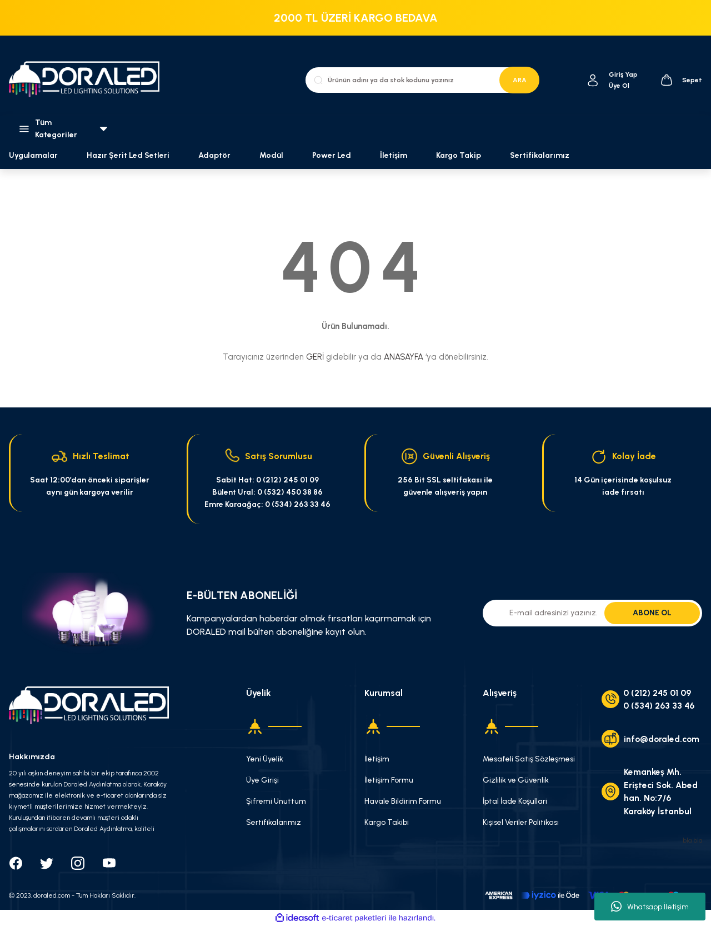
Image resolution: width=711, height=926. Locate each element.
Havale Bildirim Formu (402, 801)
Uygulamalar (33, 155)
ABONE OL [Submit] (652, 613)
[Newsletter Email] (592, 613)
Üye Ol (619, 85)
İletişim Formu (388, 780)
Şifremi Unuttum (276, 801)
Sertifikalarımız (539, 155)
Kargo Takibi (386, 822)
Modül (271, 155)
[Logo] (89, 80)
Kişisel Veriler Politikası (521, 822)
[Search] (422, 80)
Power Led (331, 155)
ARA (520, 80)
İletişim (393, 155)
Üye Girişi (262, 780)
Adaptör (214, 155)
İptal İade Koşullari (515, 801)
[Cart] (681, 80)
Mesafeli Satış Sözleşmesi (529, 759)
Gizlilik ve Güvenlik (516, 780)
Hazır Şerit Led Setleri (128, 155)
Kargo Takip (458, 155)
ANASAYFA (403, 357)
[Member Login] (593, 80)
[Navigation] (59, 129)
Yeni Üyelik (264, 759)
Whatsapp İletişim (650, 906)
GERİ (315, 357)
